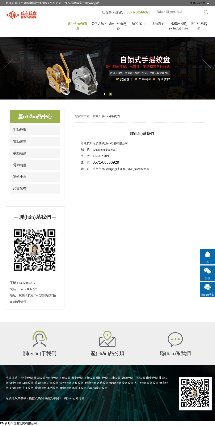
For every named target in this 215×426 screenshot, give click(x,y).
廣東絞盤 (77, 378)
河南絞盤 (64, 378)
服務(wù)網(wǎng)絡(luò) (178, 26)
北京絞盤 (27, 378)
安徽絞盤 (15, 388)
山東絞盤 (152, 378)
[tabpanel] (107, 68)
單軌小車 (19, 177)
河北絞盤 (52, 378)
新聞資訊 (138, 23)
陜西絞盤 (153, 383)
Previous (8, 68)
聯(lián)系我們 (198, 26)
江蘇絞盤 (89, 378)
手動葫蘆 (19, 153)
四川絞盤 (140, 383)
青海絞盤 (115, 383)
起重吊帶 (19, 188)
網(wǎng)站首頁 (77, 26)
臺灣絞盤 (65, 388)
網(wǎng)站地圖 (74, 398)
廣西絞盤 (128, 383)
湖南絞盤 (28, 383)
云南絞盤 (53, 383)
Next (206, 68)
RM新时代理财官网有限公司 (18, 423)
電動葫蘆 (19, 165)
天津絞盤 (39, 378)
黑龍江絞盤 (79, 388)
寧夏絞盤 (78, 383)
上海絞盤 (28, 388)
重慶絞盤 (40, 383)
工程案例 (158, 23)
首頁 (95, 116)
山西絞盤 (139, 378)
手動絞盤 (19, 129)
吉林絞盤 (114, 378)
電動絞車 (19, 141)
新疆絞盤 (90, 383)
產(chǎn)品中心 (118, 26)
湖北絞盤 (15, 383)
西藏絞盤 (103, 383)
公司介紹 (98, 23)
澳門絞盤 (53, 388)
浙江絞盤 (102, 378)
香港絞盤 (40, 388)
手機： (14, 282)
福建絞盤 (127, 378)
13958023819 (27, 282)
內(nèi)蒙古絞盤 (97, 388)
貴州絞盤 (65, 383)
